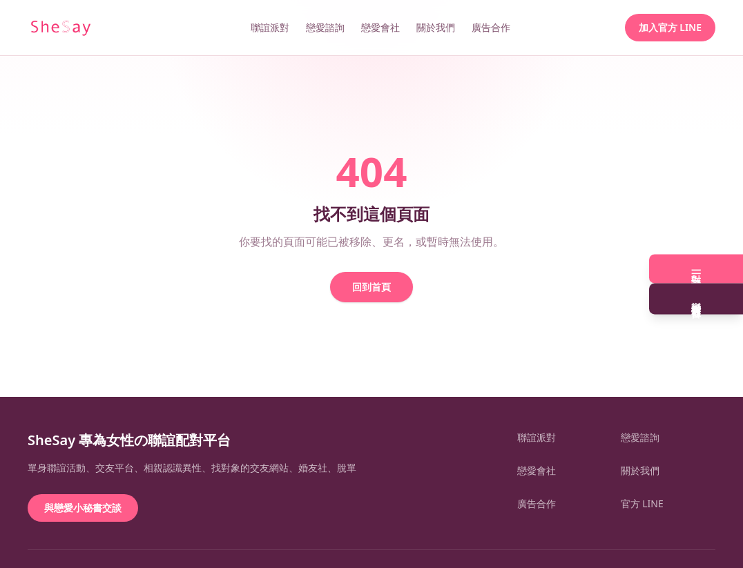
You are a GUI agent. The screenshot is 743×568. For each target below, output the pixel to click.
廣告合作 (491, 27)
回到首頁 (371, 286)
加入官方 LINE (670, 27)
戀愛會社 (380, 27)
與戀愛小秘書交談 (83, 507)
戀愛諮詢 (325, 27)
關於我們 (435, 27)
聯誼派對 (270, 27)
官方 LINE (642, 503)
